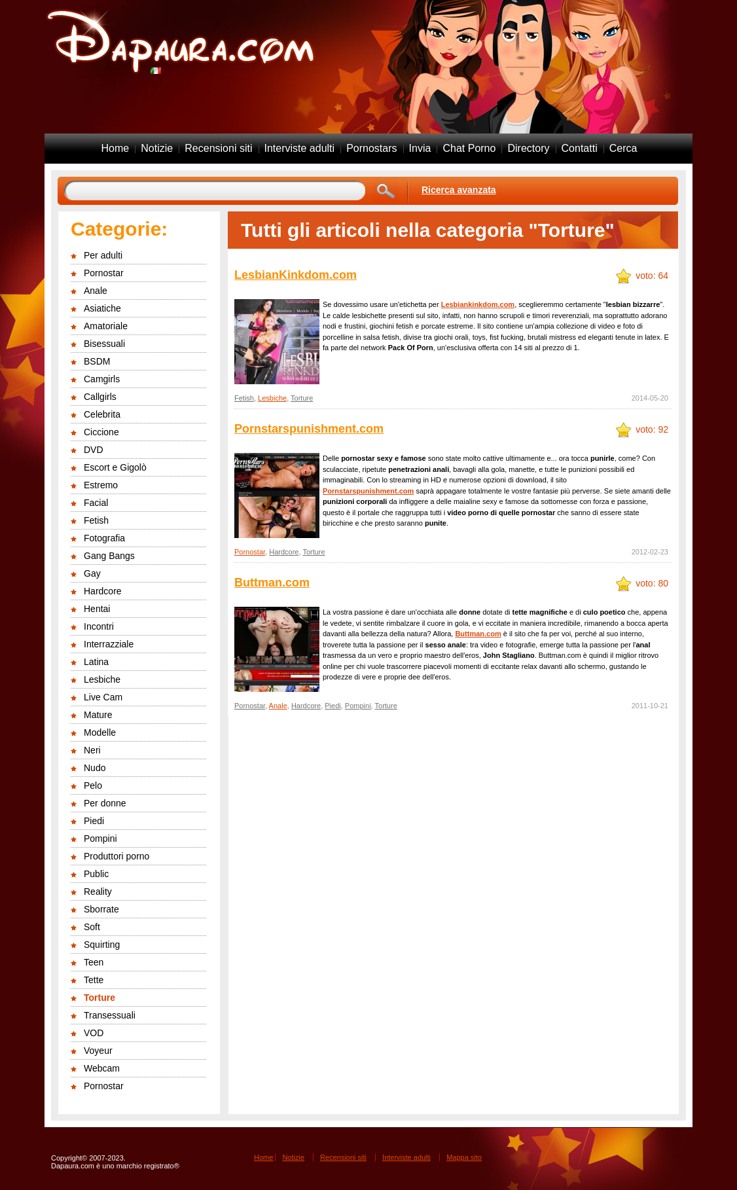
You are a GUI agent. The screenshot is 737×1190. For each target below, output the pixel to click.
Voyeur (98, 1050)
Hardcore (103, 591)
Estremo (101, 485)
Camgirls (102, 379)
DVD (93, 449)
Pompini (100, 838)
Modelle (100, 732)
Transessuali (109, 1015)
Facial (96, 502)
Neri (92, 750)
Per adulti (103, 255)
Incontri (99, 626)
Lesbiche (102, 679)
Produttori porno (116, 856)
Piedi (94, 821)
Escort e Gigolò (115, 467)
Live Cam (103, 697)
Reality (98, 891)
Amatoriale (106, 326)
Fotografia (104, 538)
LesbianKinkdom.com (295, 274)
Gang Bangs (109, 555)
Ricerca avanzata (459, 190)
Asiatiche (102, 308)
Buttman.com (272, 582)
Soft (92, 927)
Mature (98, 715)
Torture (99, 997)
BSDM (97, 361)
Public (96, 874)
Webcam (102, 1068)
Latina (96, 662)
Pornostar (104, 273)
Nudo (94, 768)
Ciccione (101, 432)
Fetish (96, 520)
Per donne (105, 803)
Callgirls (100, 396)
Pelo (93, 785)
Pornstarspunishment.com (309, 428)
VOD (93, 1033)
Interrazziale (109, 644)
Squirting (102, 944)
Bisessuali (104, 343)
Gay (92, 573)
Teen (93, 962)
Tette (93, 980)
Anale (95, 290)
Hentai (97, 609)
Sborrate (101, 909)
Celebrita (102, 414)
